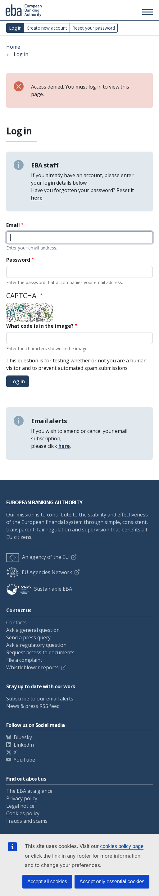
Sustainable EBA (39, 588)
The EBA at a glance (29, 790)
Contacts (16, 622)
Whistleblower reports (32, 667)
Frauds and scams (27, 820)
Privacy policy (21, 798)
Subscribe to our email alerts (39, 698)
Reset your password (93, 28)
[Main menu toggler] (146, 11)
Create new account (47, 28)
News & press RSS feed (33, 706)
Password (18, 259)
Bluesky (23, 737)
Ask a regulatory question (36, 645)
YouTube (24, 759)
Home (13, 46)
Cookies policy (22, 813)
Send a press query (28, 637)
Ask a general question (33, 630)
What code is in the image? (40, 325)
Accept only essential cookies (112, 881)
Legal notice (20, 805)
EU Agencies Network (39, 572)
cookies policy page (121, 846)
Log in (15, 28)
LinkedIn (24, 744)
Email (13, 225)
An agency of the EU (37, 557)
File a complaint (24, 659)
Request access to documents (40, 652)
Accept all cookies (47, 881)
